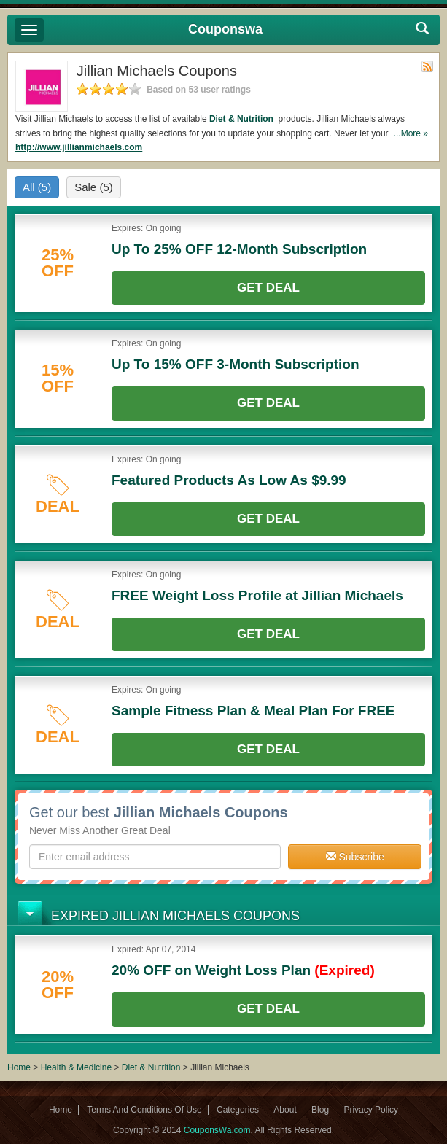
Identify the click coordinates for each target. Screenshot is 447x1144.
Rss (427, 66)
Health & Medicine (77, 1067)
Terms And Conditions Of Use (144, 1110)
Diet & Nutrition (242, 119)
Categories (238, 1110)
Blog (320, 1110)
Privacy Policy (370, 1110)
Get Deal (268, 288)
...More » (411, 133)
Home (19, 1067)
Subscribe (355, 857)
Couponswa (225, 29)
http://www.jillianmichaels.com (78, 147)
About (284, 1110)
